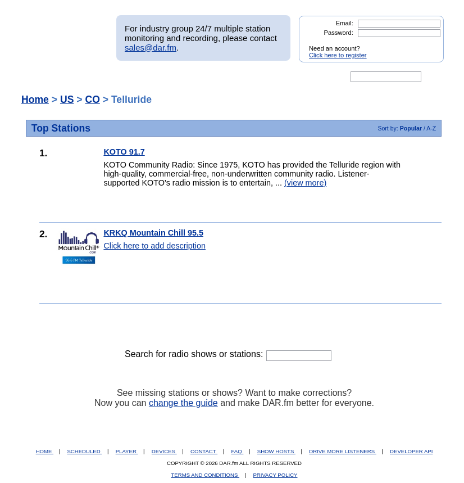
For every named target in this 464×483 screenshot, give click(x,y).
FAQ (237, 451)
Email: (344, 23)
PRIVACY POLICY (275, 475)
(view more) (305, 182)
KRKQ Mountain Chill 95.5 (153, 232)
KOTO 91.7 (123, 151)
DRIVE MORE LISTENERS (342, 451)
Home (35, 99)
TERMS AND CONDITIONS (205, 475)
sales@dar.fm (150, 47)
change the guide (183, 403)
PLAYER (127, 451)
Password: (338, 32)
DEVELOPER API (411, 451)
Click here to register (338, 55)
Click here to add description (154, 245)
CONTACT (203, 451)
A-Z (431, 128)
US (67, 99)
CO (92, 99)
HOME (44, 451)
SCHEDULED (84, 451)
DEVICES (164, 451)
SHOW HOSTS (276, 451)
